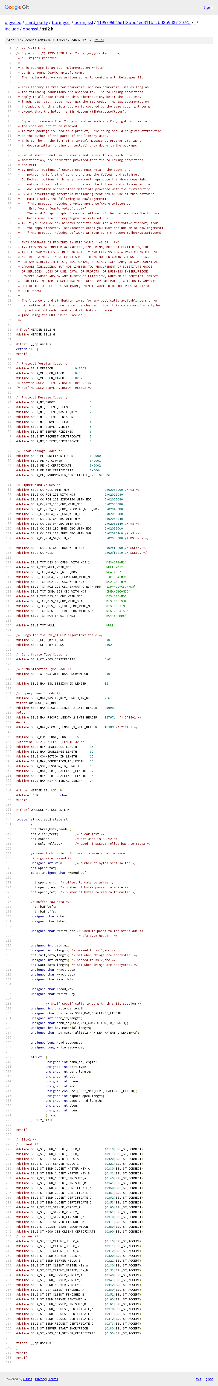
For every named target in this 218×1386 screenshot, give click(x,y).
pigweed (13, 22)
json (209, 1379)
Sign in (208, 7)
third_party (36, 22)
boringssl (61, 22)
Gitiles (27, 1379)
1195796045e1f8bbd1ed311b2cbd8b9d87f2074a (144, 22)
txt (198, 1379)
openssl (30, 29)
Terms (53, 1379)
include (12, 29)
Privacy (40, 1379)
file (99, 40)
